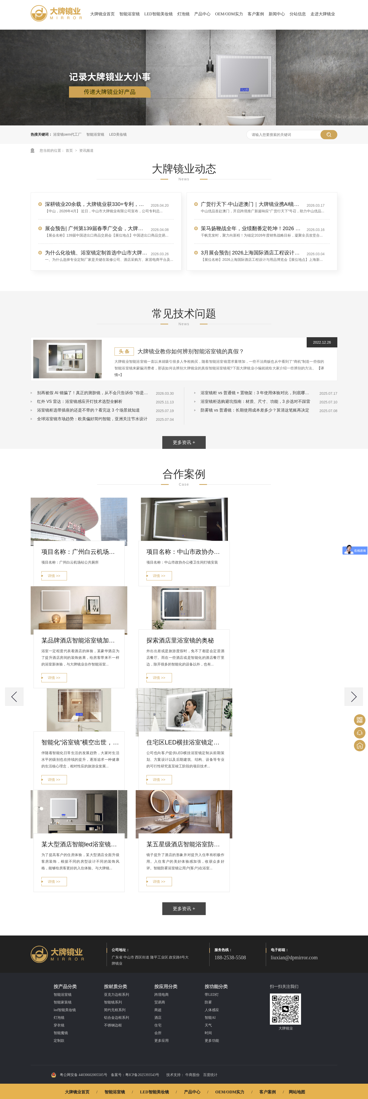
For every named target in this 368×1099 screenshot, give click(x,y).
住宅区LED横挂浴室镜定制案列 (185, 742)
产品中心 (202, 14)
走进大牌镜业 (322, 14)
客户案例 (256, 14)
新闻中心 (277, 14)
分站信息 (298, 14)
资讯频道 (86, 150)
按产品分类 (65, 986)
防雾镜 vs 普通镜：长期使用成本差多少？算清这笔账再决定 (255, 410)
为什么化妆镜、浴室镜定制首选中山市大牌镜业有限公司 (96, 252)
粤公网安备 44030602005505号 (79, 1075)
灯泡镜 (183, 14)
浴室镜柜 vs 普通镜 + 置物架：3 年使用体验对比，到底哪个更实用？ (257, 393)
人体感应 (212, 1010)
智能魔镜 (61, 1033)
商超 (158, 1010)
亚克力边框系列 (116, 995)
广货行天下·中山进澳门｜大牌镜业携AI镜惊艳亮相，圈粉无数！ (252, 204)
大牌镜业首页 (102, 14)
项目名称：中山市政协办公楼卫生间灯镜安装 (185, 551)
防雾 (208, 1002)
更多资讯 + (184, 442)
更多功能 (212, 1041)
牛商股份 (192, 1075)
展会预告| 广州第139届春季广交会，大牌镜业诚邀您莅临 (96, 228)
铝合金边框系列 (116, 1018)
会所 (158, 1033)
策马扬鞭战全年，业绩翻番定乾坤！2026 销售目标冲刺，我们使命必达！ (252, 228)
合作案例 (184, 474)
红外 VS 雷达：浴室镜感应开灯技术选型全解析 (79, 401)
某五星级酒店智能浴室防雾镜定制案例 (185, 844)
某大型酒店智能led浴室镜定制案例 (80, 844)
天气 (208, 1025)
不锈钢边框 (113, 1025)
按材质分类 (115, 986)
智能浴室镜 (129, 14)
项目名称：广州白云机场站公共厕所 (80, 551)
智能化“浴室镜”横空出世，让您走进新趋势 (80, 742)
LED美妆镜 (118, 134)
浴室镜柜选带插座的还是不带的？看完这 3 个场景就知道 (88, 410)
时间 (208, 1033)
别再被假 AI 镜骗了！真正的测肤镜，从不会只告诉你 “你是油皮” (93, 393)
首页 (70, 150)
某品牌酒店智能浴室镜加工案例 (80, 640)
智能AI (210, 1018)
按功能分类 (216, 986)
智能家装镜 (63, 1002)
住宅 (158, 1025)
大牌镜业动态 (184, 169)
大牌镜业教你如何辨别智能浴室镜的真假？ (190, 351)
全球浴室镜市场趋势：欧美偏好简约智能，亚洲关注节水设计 (92, 419)
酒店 (158, 1018)
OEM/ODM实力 (229, 14)
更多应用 (161, 1041)
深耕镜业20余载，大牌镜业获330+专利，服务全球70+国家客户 (96, 204)
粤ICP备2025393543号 (142, 1075)
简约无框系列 (114, 1010)
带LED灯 (212, 995)
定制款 (59, 1041)
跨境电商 (161, 995)
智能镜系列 (113, 1002)
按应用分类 (165, 986)
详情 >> (54, 576)
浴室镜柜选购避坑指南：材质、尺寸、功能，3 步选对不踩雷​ (255, 401)
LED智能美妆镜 (158, 14)
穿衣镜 (59, 1025)
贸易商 (159, 1002)
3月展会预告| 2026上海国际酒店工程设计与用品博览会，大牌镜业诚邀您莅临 (252, 252)
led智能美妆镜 (65, 1010)
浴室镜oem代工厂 (67, 134)
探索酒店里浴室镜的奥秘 (180, 640)
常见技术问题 (184, 314)
